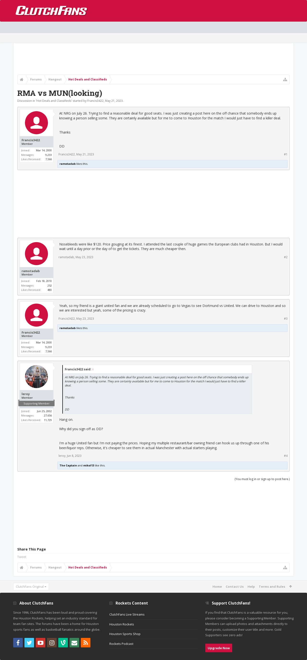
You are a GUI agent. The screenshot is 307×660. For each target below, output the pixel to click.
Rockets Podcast (121, 644)
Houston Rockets (121, 624)
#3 (286, 318)
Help (251, 586)
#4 (286, 456)
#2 (286, 257)
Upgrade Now (219, 648)
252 (49, 285)
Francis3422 (95, 101)
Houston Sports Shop (125, 634)
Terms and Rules (272, 586)
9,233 (48, 155)
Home (217, 586)
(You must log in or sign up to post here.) (262, 479)
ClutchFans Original (30, 586)
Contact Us (235, 586)
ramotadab (67, 163)
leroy (26, 394)
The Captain (68, 465)
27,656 (48, 415)
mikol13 (88, 465)
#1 (286, 154)
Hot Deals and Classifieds (53, 101)
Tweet (21, 557)
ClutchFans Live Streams (127, 614)
